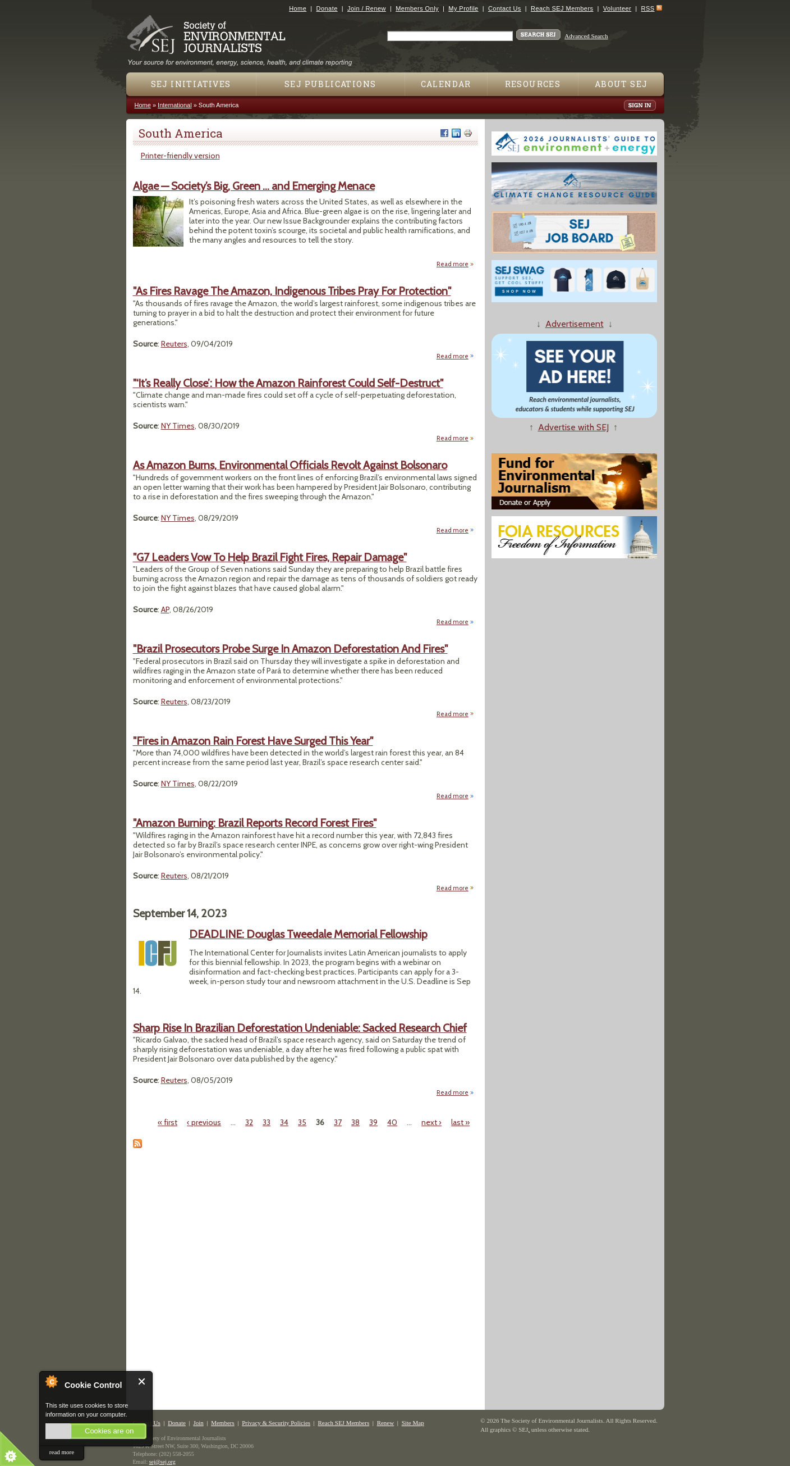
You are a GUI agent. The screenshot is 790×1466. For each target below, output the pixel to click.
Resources (533, 84)
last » (460, 1122)
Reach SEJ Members (562, 8)
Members (223, 1422)
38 (355, 1122)
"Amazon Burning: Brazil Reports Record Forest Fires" (254, 823)
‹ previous (204, 1122)
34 (284, 1122)
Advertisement (574, 323)
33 (266, 1122)
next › (431, 1122)
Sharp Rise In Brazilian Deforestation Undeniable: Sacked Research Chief (300, 1028)
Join (198, 1422)
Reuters (174, 344)
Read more (455, 263)
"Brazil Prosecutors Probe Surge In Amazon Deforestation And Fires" (290, 648)
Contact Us (504, 8)
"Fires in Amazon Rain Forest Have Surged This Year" (253, 741)
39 (373, 1122)
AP (165, 609)
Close (142, 1381)
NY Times (178, 426)
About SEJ (621, 84)
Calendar (446, 84)
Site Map (413, 1422)
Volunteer (617, 8)
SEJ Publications (330, 84)
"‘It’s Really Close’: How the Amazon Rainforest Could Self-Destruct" (288, 383)
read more (61, 1452)
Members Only (417, 8)
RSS (648, 8)
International (175, 105)
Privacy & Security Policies (276, 1422)
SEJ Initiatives (191, 84)
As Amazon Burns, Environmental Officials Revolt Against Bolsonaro (290, 465)
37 (338, 1122)
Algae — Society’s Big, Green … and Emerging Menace (254, 186)
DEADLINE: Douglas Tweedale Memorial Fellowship (308, 934)
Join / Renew (366, 8)
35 (302, 1122)
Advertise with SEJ (573, 427)
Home (297, 8)
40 (392, 1122)
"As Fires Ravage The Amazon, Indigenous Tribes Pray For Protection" (292, 291)
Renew (385, 1422)
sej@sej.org (162, 1462)
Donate (327, 8)
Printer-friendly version (180, 156)
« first (167, 1122)
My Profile (463, 8)
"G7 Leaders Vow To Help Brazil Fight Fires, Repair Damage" (270, 557)
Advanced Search (586, 36)
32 (249, 1122)
